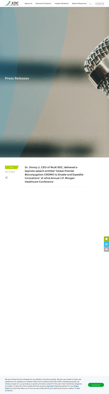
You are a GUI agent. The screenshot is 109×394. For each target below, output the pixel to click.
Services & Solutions (43, 3)
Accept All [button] (96, 385)
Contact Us (100, 4)
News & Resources (79, 3)
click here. (50, 386)
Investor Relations (61, 3)
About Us (28, 3)
